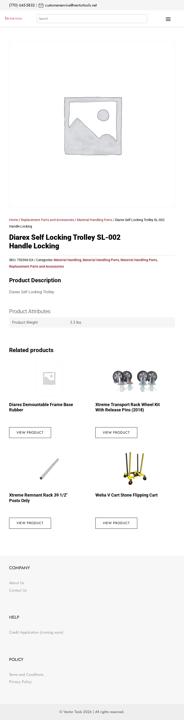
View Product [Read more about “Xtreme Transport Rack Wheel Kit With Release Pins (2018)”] (116, 432)
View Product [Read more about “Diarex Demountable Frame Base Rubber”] (30, 432)
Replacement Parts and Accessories (47, 220)
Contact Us (18, 590)
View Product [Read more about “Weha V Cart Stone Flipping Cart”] (116, 523)
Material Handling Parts (94, 220)
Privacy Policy (20, 681)
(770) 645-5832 (22, 5)
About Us (16, 583)
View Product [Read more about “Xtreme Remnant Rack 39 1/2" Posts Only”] (30, 523)
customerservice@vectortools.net (70, 5)
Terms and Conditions (26, 674)
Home (13, 220)
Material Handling (67, 260)
